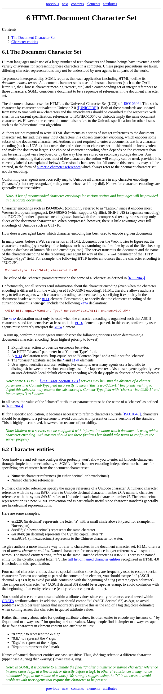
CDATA (8, 602)
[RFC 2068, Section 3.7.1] (60, 382)
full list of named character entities (94, 561)
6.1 (5, 52)
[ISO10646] (132, 104)
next (65, 4)
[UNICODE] (88, 108)
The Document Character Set (33, 38)
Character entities (24, 42)
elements (93, 4)
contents (77, 4)
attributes (110, 4)
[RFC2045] (136, 279)
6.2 (5, 451)
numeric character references (59, 167)
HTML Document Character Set (84, 17)
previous (52, 4)
